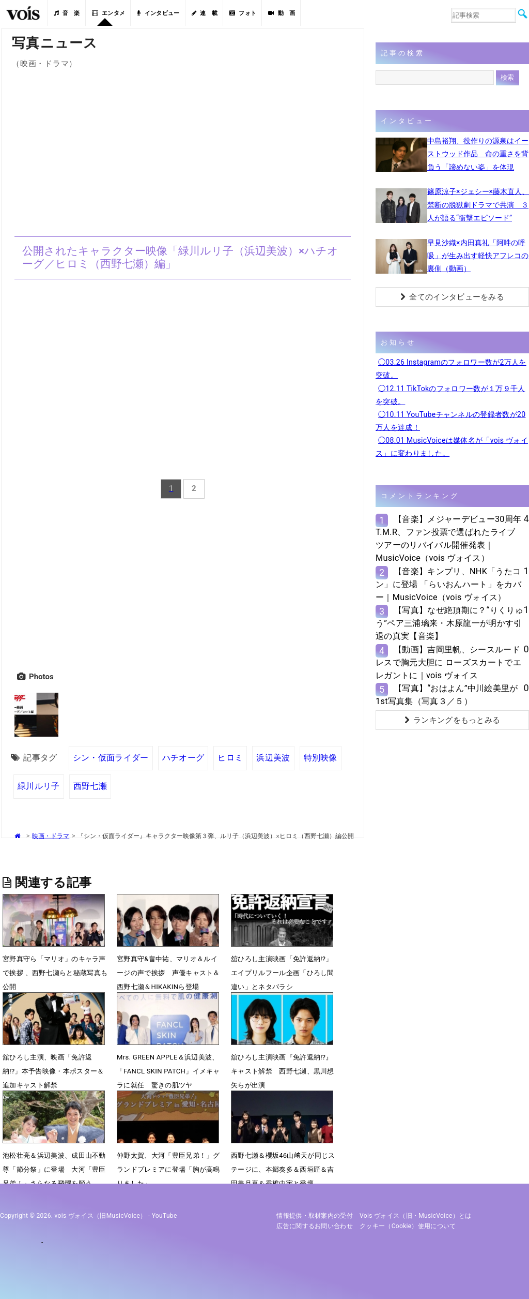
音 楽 (67, 13)
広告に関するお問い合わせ (314, 1226)
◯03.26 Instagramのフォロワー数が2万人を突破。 (451, 368)
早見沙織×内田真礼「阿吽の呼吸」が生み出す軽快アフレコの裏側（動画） (477, 255)
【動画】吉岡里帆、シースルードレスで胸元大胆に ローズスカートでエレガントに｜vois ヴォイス (448, 662)
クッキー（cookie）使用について (408, 1226)
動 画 (281, 13)
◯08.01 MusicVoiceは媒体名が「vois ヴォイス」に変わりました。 (452, 446)
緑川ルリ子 (39, 786)
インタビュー (158, 13)
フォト (242, 13)
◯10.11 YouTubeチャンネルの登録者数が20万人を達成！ (450, 420)
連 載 (204, 13)
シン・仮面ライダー (111, 758)
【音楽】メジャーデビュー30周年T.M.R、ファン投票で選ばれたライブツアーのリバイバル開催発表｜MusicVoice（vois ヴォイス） (448, 538)
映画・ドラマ (50, 836)
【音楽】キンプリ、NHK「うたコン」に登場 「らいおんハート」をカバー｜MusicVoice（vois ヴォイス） (448, 584)
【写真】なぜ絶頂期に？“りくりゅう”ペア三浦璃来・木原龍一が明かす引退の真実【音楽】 (449, 623)
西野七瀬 (90, 786)
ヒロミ (230, 758)
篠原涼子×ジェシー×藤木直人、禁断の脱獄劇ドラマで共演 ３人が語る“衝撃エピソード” (478, 204)
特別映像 (320, 758)
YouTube (164, 1215)
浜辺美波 (273, 758)
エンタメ (109, 13)
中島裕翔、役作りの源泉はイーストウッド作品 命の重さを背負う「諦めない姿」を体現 (477, 154)
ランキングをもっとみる (452, 720)
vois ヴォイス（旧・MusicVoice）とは (416, 1215)
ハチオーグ (183, 758)
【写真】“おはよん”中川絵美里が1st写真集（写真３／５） (447, 694)
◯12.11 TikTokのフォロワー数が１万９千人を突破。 (450, 395)
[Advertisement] (182, 146)
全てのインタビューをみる (452, 297)
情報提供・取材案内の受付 (314, 1215)
